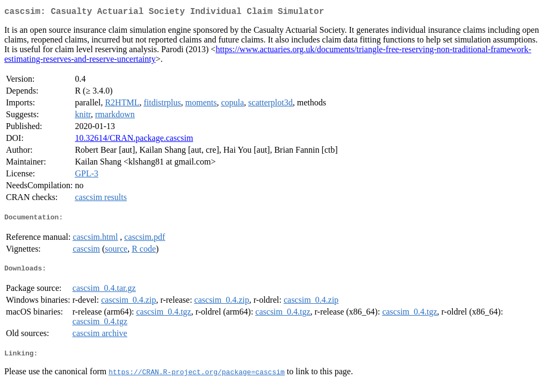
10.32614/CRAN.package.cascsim (134, 140)
